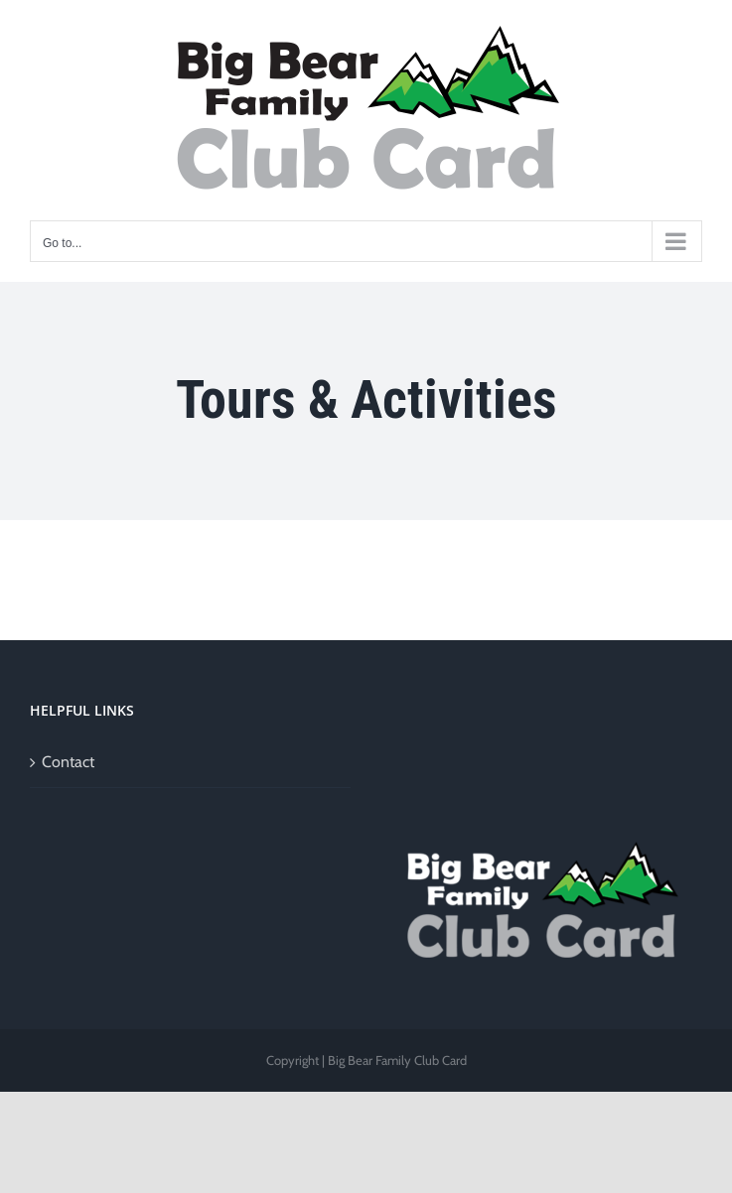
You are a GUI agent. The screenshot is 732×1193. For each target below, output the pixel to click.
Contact (68, 761)
